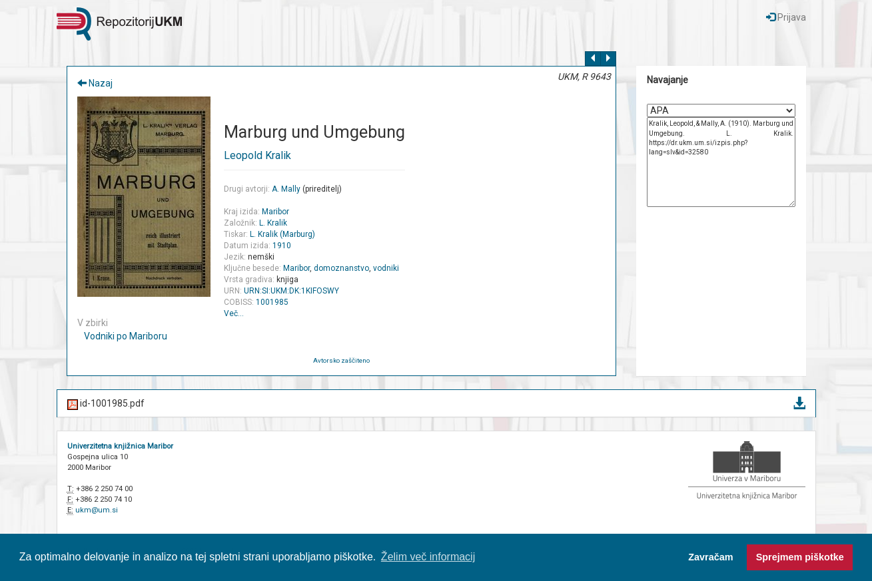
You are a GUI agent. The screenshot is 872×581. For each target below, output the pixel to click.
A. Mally (286, 189)
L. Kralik (273, 223)
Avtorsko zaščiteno (341, 360)
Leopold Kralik (257, 155)
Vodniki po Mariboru (125, 336)
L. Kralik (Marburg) (282, 234)
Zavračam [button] (710, 557)
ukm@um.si (96, 510)
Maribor (275, 211)
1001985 (272, 302)
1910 (281, 245)
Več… (234, 313)
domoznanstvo (341, 268)
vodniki (386, 268)
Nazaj (95, 83)
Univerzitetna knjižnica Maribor (120, 446)
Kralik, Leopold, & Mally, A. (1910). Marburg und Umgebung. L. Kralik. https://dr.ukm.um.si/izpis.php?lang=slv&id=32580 (721, 162)
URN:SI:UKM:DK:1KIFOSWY (291, 290)
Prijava (786, 17)
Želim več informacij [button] (428, 556)
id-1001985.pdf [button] (436, 404)
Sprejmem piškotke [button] (800, 557)
